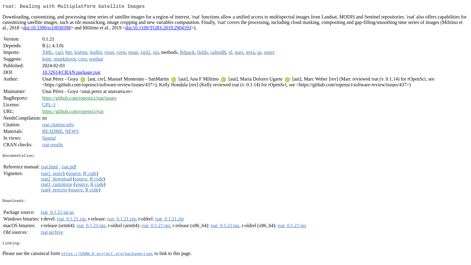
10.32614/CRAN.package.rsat (71, 73)
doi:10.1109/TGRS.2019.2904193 (158, 28)
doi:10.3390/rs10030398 (47, 28)
